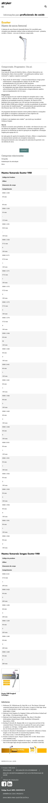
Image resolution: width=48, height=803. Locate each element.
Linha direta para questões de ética (16, 798)
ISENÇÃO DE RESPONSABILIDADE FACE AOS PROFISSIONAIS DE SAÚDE (23, 774)
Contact (24, 150)
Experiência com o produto (13, 794)
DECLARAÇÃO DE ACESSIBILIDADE (26, 770)
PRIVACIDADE (7, 770)
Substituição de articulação (9, 161)
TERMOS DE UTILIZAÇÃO (10, 780)
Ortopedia (4, 159)
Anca (3, 164)
